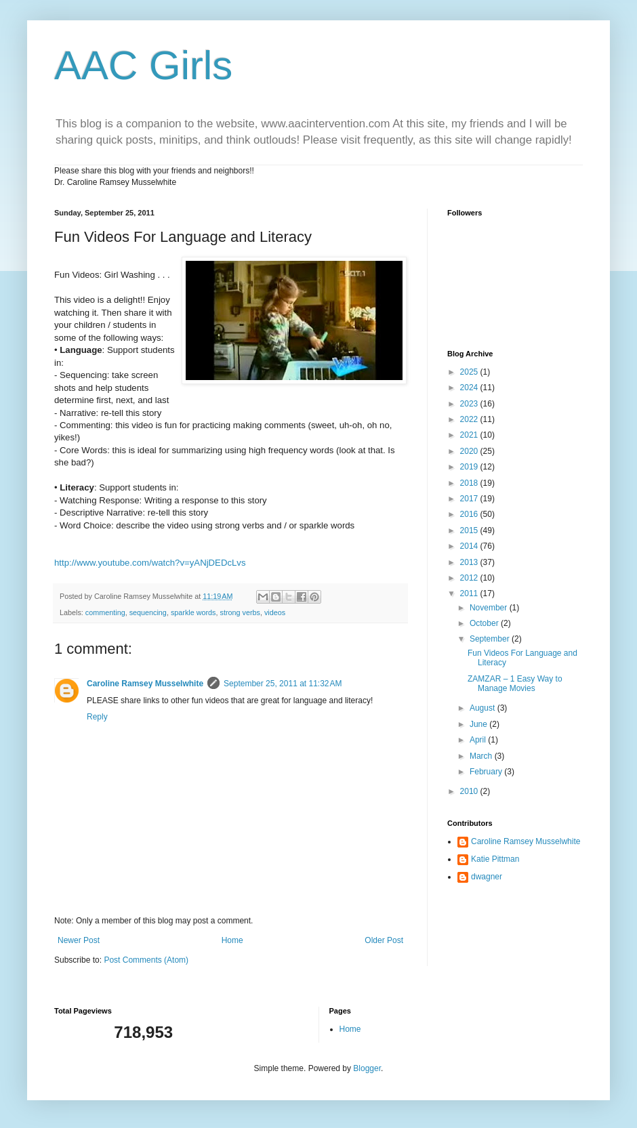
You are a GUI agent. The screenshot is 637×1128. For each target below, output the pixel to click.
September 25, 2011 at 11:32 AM (283, 683)
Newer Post (79, 940)
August (483, 708)
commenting (105, 612)
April (479, 740)
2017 (470, 498)
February (487, 771)
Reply (97, 717)
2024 (470, 387)
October (485, 623)
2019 (470, 467)
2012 (470, 578)
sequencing (148, 612)
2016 (470, 514)
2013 (470, 562)
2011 (470, 593)
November (490, 607)
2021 (470, 435)
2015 (470, 530)
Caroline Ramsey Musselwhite (145, 683)
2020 (470, 451)
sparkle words (193, 612)
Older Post (384, 940)
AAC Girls (143, 65)
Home (232, 940)
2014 (470, 546)
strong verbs (240, 612)
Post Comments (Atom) (146, 960)
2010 (470, 791)
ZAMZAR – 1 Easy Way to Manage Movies (515, 683)
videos (274, 612)
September (491, 639)
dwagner (486, 876)
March (482, 756)
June (479, 724)
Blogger (367, 1068)
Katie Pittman (495, 859)
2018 (470, 483)
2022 (470, 419)
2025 (470, 372)
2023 (470, 404)
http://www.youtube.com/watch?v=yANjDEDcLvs (150, 563)
